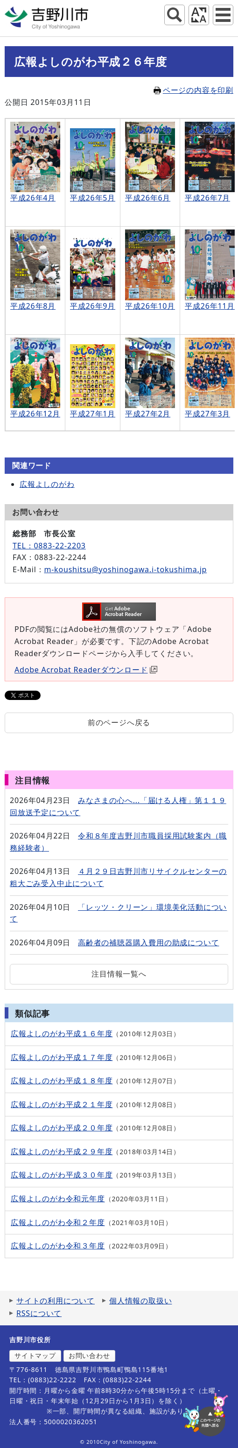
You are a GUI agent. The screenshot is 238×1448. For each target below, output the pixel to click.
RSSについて (39, 1313)
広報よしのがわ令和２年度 (58, 1222)
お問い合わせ (89, 1355)
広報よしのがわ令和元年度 (58, 1198)
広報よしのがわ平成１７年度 (61, 1057)
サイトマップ (35, 1355)
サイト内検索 (174, 15)
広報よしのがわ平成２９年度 (61, 1151)
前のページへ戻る (119, 722)
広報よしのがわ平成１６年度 (61, 1033)
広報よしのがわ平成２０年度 (61, 1127)
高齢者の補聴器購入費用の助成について (148, 942)
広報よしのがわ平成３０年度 (61, 1175)
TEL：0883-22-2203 (49, 545)
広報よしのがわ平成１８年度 (61, 1080)
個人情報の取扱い (140, 1301)
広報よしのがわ (47, 484)
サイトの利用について (55, 1301)
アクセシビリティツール (199, 15)
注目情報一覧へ (119, 974)
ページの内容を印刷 (193, 90)
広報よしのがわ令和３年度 (58, 1245)
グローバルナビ (223, 15)
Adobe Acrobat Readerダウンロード (85, 670)
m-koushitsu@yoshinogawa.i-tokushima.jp (125, 569)
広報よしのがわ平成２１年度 (61, 1104)
